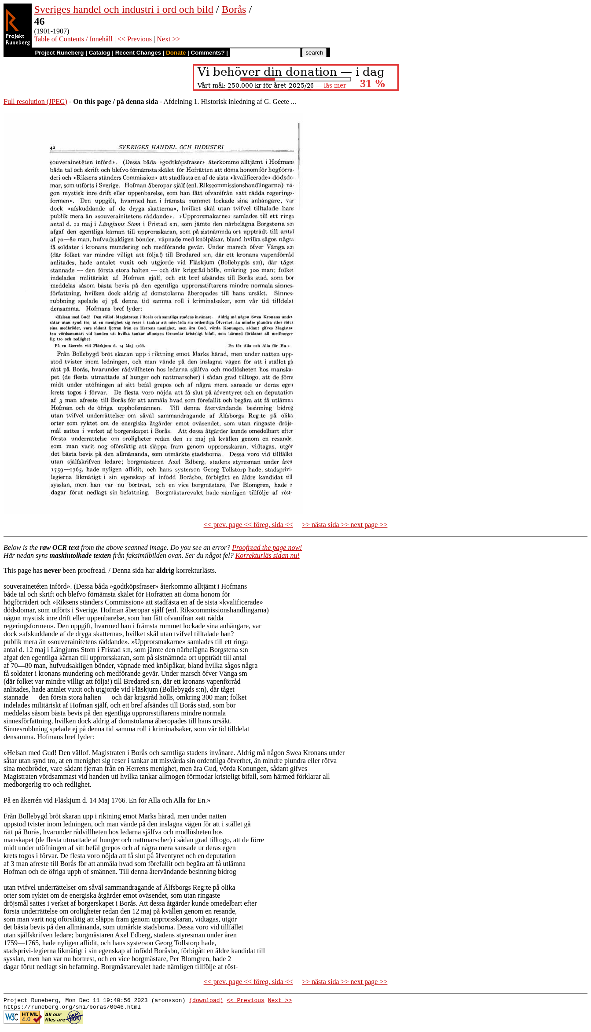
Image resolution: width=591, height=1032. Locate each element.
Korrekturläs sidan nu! (267, 555)
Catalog (99, 52)
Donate (176, 52)
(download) (206, 1001)
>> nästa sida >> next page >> (345, 524)
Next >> (168, 39)
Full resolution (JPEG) (35, 101)
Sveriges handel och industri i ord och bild (123, 9)
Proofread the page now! (267, 547)
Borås (233, 9)
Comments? (208, 52)
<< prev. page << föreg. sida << (248, 524)
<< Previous (134, 39)
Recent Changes (138, 52)
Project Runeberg (59, 52)
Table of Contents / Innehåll (73, 39)
